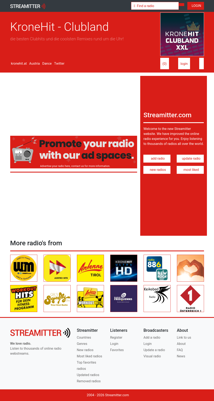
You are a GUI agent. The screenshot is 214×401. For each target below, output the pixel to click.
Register (116, 337)
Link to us (184, 337)
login (184, 64)
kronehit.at (18, 63)
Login (114, 344)
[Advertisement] (73, 105)
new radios (157, 170)
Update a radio (154, 350)
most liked (190, 170)
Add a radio (151, 337)
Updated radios (88, 375)
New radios (85, 350)
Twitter (58, 63)
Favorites (117, 350)
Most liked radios (89, 356)
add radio (157, 158)
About (181, 344)
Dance (46, 63)
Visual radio (152, 356)
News (181, 356)
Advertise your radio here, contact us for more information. (74, 166)
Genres (82, 344)
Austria (34, 63)
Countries (84, 337)
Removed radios (89, 381)
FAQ (180, 350)
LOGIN (195, 6)
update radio (190, 158)
